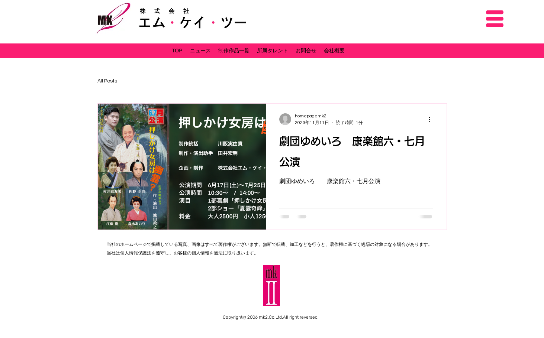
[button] (494, 18)
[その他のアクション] (432, 119)
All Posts (107, 81)
